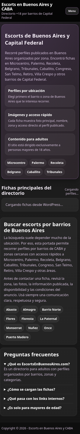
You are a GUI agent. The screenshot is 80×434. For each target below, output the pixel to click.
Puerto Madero (17, 337)
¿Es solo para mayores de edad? (34, 407)
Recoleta (57, 163)
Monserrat (14, 328)
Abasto (11, 309)
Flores (10, 319)
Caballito (33, 172)
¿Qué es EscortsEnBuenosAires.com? (38, 364)
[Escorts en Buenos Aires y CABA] (32, 11)
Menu (72, 11)
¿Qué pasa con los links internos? (35, 398)
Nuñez (33, 328)
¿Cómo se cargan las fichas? (31, 389)
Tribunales (54, 172)
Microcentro (16, 163)
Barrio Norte (51, 309)
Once (48, 328)
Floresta (27, 319)
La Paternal (48, 319)
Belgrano (14, 172)
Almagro (29, 309)
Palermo (38, 163)
